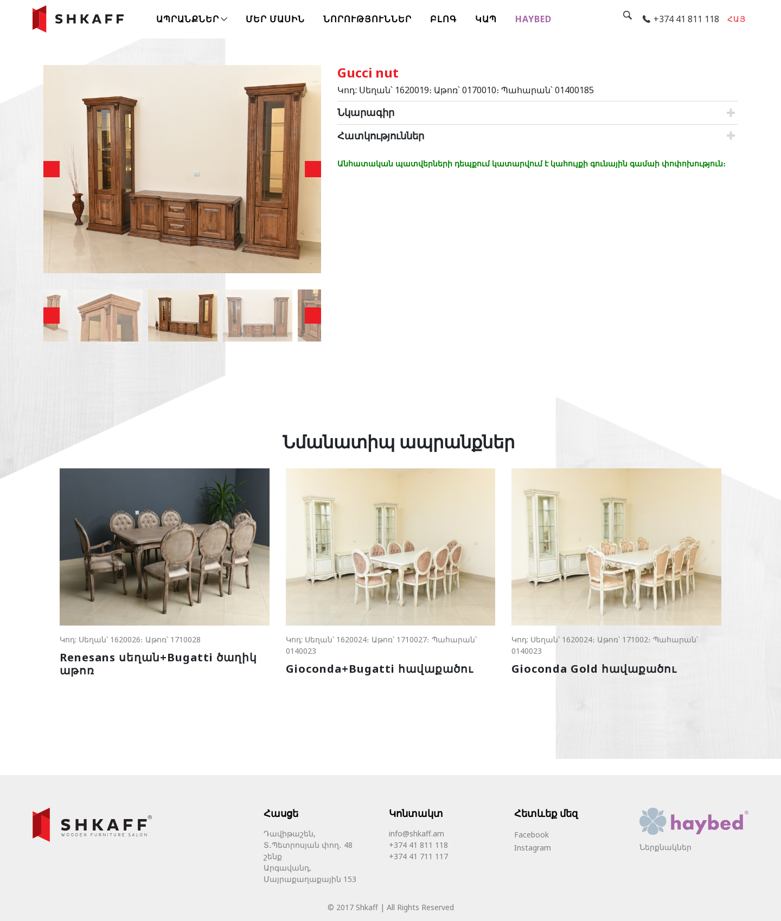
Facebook (531, 834)
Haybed (533, 19)
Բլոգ (443, 19)
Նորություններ (367, 19)
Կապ (486, 19)
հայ (736, 19)
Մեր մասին (275, 19)
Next (313, 169)
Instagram (532, 847)
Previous (51, 169)
